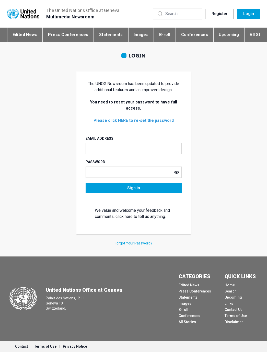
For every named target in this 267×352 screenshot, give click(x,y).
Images (141, 34)
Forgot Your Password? (133, 243)
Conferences (194, 34)
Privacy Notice (75, 346)
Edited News (25, 34)
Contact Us (233, 310)
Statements (111, 34)
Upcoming (229, 34)
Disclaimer (234, 322)
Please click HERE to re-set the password (134, 120)
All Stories (187, 322)
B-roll (164, 34)
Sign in (133, 187)
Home (230, 285)
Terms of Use (236, 316)
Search (231, 291)
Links (229, 303)
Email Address (99, 138)
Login (248, 13)
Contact (21, 346)
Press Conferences (68, 34)
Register (219, 13)
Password (95, 162)
